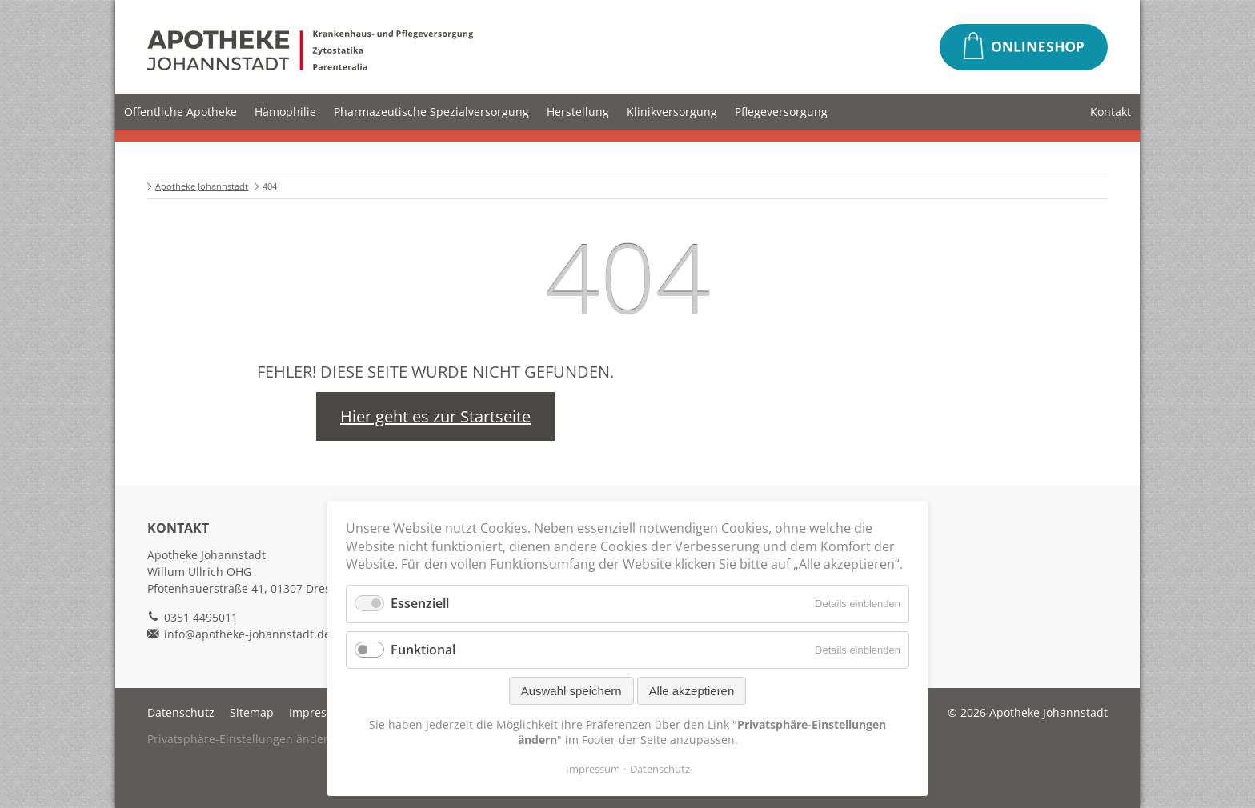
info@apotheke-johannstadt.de (247, 634)
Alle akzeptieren (692, 691)
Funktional (423, 649)
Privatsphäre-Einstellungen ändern (241, 738)
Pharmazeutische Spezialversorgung (431, 111)
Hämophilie (285, 111)
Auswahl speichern (571, 691)
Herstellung (578, 111)
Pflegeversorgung (781, 111)
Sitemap (252, 712)
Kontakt (1110, 111)
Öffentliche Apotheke (180, 111)
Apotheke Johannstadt (201, 186)
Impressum (319, 712)
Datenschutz (181, 712)
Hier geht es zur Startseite (435, 416)
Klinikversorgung (672, 111)
